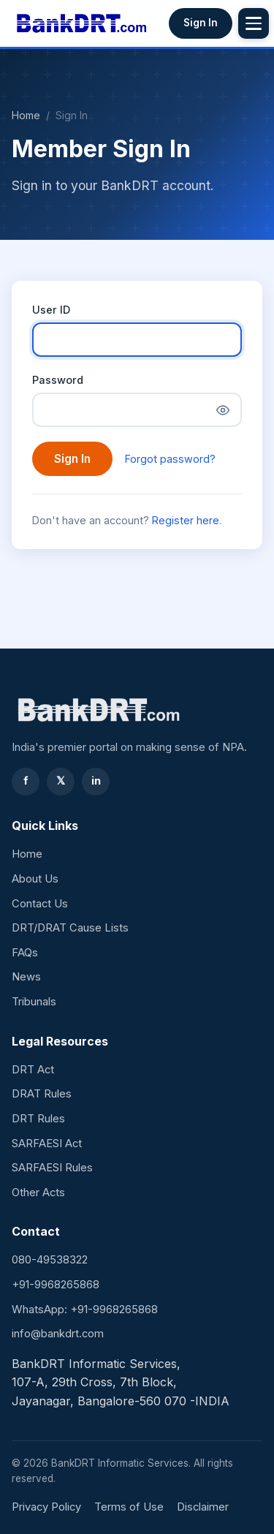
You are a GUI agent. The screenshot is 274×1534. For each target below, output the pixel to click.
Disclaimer (203, 1507)
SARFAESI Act (47, 1143)
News (26, 976)
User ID (51, 309)
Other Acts (38, 1192)
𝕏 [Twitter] (60, 780)
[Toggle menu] (253, 23)
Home (26, 115)
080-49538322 (50, 1259)
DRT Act (33, 1069)
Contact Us (40, 903)
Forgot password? (170, 459)
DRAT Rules (42, 1093)
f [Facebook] (25, 780)
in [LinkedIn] (96, 780)
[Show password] (223, 410)
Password (57, 380)
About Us (35, 878)
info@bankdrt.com (58, 1333)
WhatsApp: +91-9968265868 (85, 1309)
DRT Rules (38, 1118)
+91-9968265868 (55, 1284)
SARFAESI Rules (52, 1167)
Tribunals (34, 1001)
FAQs (25, 952)
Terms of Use (129, 1507)
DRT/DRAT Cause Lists (70, 927)
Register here (185, 520)
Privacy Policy (46, 1507)
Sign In (200, 23)
